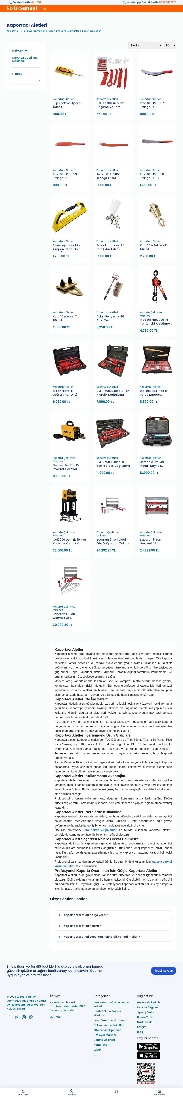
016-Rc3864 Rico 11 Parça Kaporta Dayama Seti (153, 393)
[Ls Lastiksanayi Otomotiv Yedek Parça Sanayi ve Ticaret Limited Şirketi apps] (148, 1058)
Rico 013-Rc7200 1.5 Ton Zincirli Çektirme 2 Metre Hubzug (156, 322)
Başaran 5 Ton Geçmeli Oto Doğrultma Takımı (153, 542)
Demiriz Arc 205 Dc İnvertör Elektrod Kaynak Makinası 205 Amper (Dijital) (68, 467)
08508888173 (167, 2)
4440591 (36, 2)
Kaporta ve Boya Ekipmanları (63, 30)
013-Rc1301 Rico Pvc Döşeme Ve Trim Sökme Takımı (110, 105)
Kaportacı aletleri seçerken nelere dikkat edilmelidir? (99, 937)
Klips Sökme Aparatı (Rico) (67, 105)
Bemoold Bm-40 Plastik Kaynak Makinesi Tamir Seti (154, 464)
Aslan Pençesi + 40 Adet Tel (110, 318)
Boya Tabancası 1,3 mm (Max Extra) (110, 247)
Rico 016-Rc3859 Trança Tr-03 (65, 176)
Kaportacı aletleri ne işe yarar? (83, 915)
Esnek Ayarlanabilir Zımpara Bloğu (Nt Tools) (66, 247)
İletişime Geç (164, 971)
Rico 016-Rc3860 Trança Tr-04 (108, 176)
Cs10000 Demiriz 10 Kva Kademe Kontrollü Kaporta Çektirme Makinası (69, 542)
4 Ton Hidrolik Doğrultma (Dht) (65, 393)
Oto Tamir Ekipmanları (33, 30)
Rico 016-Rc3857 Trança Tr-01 (152, 105)
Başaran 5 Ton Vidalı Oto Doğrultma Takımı (112, 542)
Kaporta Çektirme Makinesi (24, 59)
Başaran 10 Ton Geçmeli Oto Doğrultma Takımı (66, 616)
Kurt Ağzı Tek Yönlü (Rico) (154, 247)
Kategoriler (159, 1092)
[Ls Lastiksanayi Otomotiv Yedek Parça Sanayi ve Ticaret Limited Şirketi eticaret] (156, 1074)
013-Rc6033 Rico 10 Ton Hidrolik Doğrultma (113, 464)
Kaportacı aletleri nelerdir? (80, 926)
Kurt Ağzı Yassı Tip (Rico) (66, 318)
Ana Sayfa (23, 1092)
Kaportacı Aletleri (91, 30)
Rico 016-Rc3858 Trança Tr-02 (152, 176)
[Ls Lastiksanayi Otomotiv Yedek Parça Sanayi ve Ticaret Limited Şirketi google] (148, 1050)
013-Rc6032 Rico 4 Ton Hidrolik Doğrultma (113, 393)
